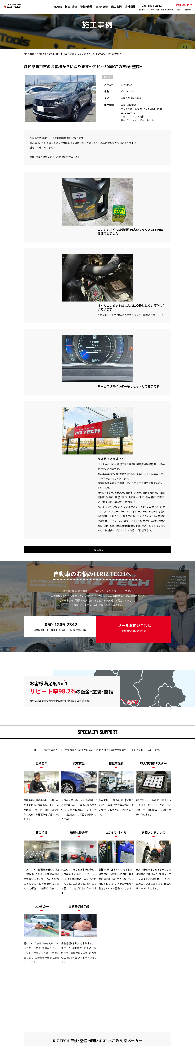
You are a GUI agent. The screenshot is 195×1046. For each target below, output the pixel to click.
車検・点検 (99, 6)
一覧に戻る (97, 449)
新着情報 (131, 983)
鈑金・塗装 (69, 6)
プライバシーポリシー (154, 983)
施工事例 (113, 6)
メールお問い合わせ (133, 524)
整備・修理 (84, 6)
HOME (55, 6)
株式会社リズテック (91, 1044)
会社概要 (127, 6)
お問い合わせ (181, 7)
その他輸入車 (128, 84)
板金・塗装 (47, 983)
